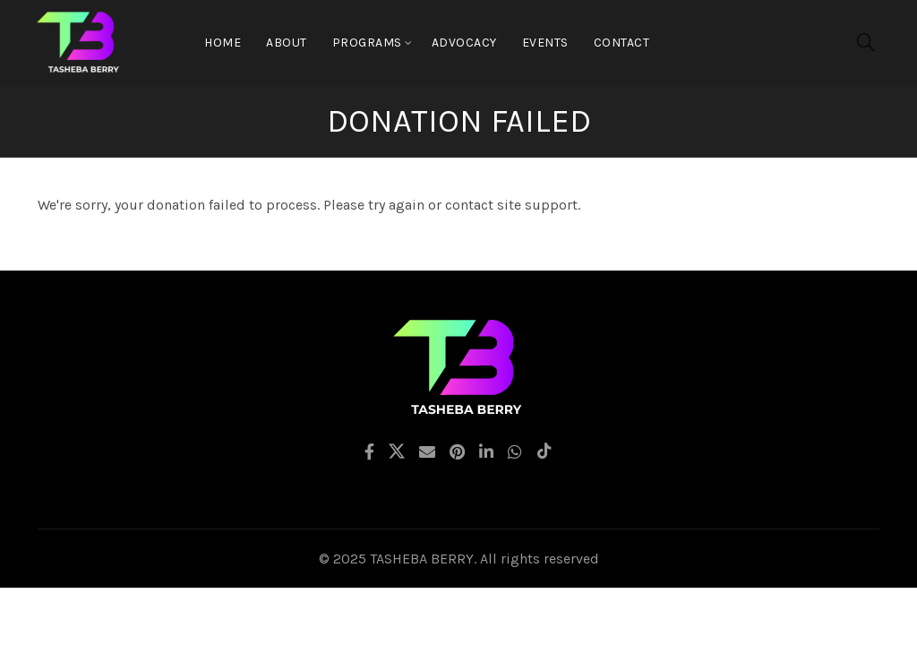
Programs (367, 42)
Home (222, 42)
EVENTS (545, 42)
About (286, 42)
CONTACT (622, 42)
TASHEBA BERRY (422, 558)
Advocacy (464, 42)
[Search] (866, 42)
